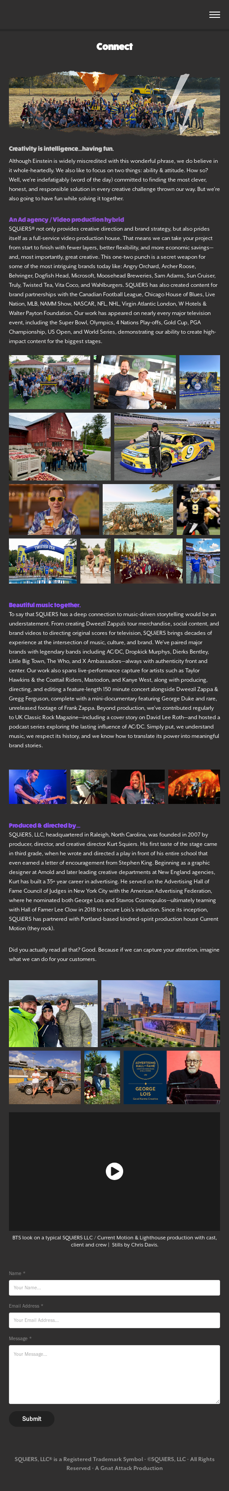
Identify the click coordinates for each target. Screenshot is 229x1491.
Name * (17, 1273)
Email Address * (26, 1306)
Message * (20, 1339)
